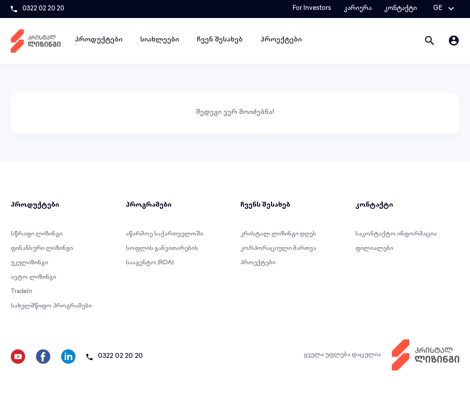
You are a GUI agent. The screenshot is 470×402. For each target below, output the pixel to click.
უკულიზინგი (29, 263)
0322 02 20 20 (43, 9)
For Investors (312, 8)
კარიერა (358, 8)
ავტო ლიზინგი (33, 277)
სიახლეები (159, 40)
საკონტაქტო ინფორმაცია (396, 234)
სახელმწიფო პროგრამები (51, 306)
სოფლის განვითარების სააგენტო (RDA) (162, 255)
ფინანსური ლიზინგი (42, 248)
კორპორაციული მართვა (278, 248)
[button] (443, 8)
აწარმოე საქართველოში (164, 234)
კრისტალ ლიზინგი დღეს (278, 234)
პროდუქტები (98, 40)
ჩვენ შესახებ (220, 40)
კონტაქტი (400, 8)
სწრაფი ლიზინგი (36, 234)
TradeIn (21, 292)
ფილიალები (374, 248)
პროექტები (281, 40)
